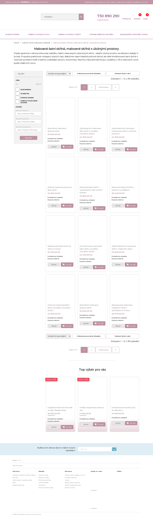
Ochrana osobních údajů (46, 487)
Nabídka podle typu (18, 485)
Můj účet (15, 477)
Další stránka (103, 87)
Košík (145, 19)
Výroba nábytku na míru (101, 34)
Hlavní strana (12, 34)
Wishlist (137, 19)
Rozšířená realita (70, 487)
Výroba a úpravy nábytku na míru (75, 475)
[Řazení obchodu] (58, 73)
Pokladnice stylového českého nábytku (24, 475)
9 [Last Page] (115, 87)
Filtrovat (28, 138)
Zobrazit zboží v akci (123, 73)
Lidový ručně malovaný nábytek (36, 43)
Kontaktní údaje (43, 475)
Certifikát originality (71, 477)
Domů (16, 43)
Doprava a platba (44, 477)
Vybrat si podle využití (69, 34)
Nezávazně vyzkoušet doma (134, 34)
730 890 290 (108, 16)
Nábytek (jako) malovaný (72, 482)
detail (53, 147)
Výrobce (67, 480)
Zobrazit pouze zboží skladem (89, 73)
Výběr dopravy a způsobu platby (22, 480)
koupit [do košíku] (69, 147)
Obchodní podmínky (45, 480)
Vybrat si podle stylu (38, 34)
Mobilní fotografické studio (73, 485)
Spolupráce (42, 485)
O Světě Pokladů (43, 482)
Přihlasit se (126, 19)
